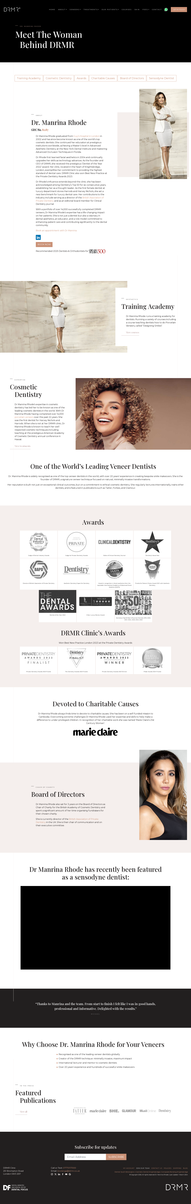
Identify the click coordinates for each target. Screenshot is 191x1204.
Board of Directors (132, 78)
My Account (128, 1168)
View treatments (23, 446)
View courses (132, 332)
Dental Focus (20, 1189)
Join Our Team (143, 1168)
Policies (167, 1168)
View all (23, 1111)
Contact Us (156, 1168)
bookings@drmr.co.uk (68, 1171)
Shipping (177, 1168)
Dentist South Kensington (124, 1172)
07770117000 (69, 1168)
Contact (157, 9)
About (62, 9)
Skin (137, 9)
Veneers (74, 9)
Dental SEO (19, 1187)
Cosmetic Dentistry (59, 78)
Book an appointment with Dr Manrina (56, 230)
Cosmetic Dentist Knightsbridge (148, 1172)
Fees (145, 9)
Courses (127, 9)
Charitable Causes (103, 78)
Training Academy (29, 78)
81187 (45, 130)
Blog (185, 1168)
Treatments (91, 9)
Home (52, 9)
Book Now (44, 244)
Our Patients (110, 9)
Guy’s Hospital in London (86, 136)
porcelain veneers (24, 417)
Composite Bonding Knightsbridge (174, 1172)
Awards (81, 78)
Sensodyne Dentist (161, 78)
